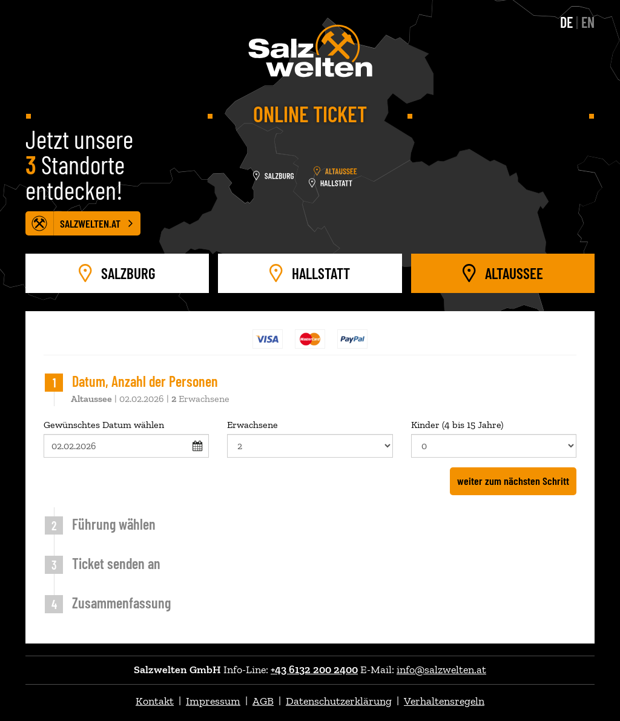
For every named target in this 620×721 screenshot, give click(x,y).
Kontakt (155, 701)
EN (588, 22)
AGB (263, 701)
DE (566, 22)
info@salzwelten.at (441, 669)
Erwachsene (309, 438)
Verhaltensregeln (444, 701)
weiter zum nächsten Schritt (513, 480)
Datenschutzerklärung (339, 701)
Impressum (213, 701)
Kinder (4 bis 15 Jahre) (493, 438)
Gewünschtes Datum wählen (126, 438)
